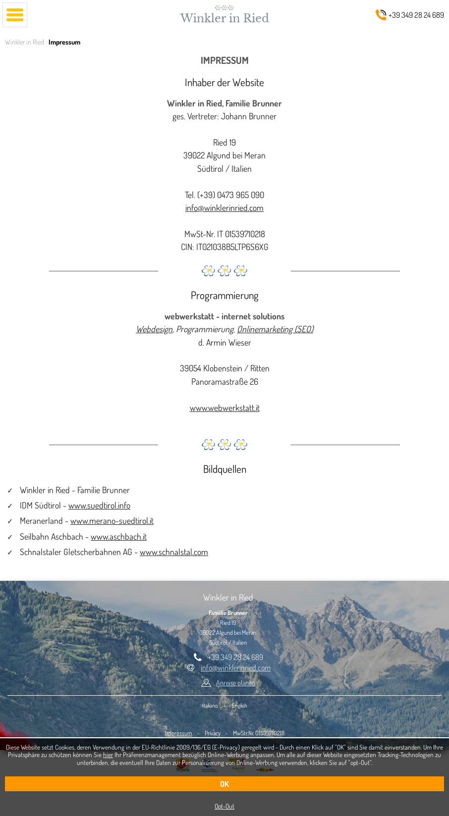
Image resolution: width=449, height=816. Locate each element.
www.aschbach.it (119, 536)
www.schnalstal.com (174, 551)
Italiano (210, 705)
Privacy (213, 733)
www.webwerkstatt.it (225, 407)
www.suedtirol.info (99, 505)
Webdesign (154, 328)
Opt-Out (224, 806)
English (239, 705)
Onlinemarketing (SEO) (275, 328)
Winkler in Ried (24, 42)
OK (224, 784)
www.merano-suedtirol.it (112, 520)
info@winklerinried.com (224, 207)
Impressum (178, 733)
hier (108, 754)
